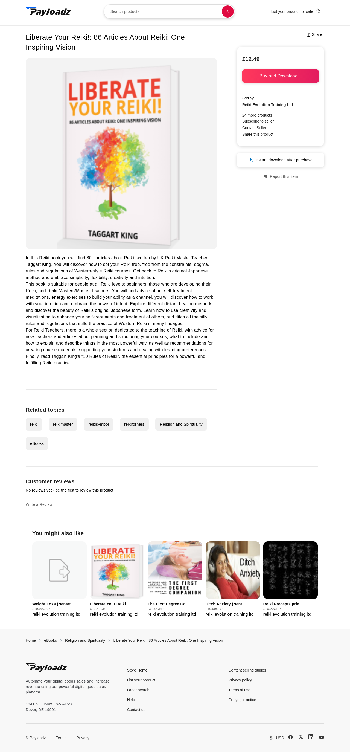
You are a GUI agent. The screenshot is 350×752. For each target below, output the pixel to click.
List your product (141, 680)
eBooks (37, 443)
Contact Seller (254, 128)
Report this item (280, 176)
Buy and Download (280, 76)
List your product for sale (295, 11)
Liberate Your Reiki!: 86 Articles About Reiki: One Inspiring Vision (168, 640)
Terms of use (239, 690)
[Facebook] (290, 737)
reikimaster (63, 424)
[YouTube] (321, 737)
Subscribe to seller (258, 121)
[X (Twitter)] (301, 736)
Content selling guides (247, 670)
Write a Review (39, 504)
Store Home (137, 670)
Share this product (257, 134)
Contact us (136, 709)
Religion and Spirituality (181, 424)
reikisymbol (98, 424)
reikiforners (134, 424)
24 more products (257, 115)
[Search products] (228, 11)
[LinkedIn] (310, 736)
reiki (34, 424)
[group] (59, 579)
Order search (138, 690)
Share (314, 34)
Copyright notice (242, 700)
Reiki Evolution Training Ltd (267, 105)
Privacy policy (240, 680)
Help (131, 700)
